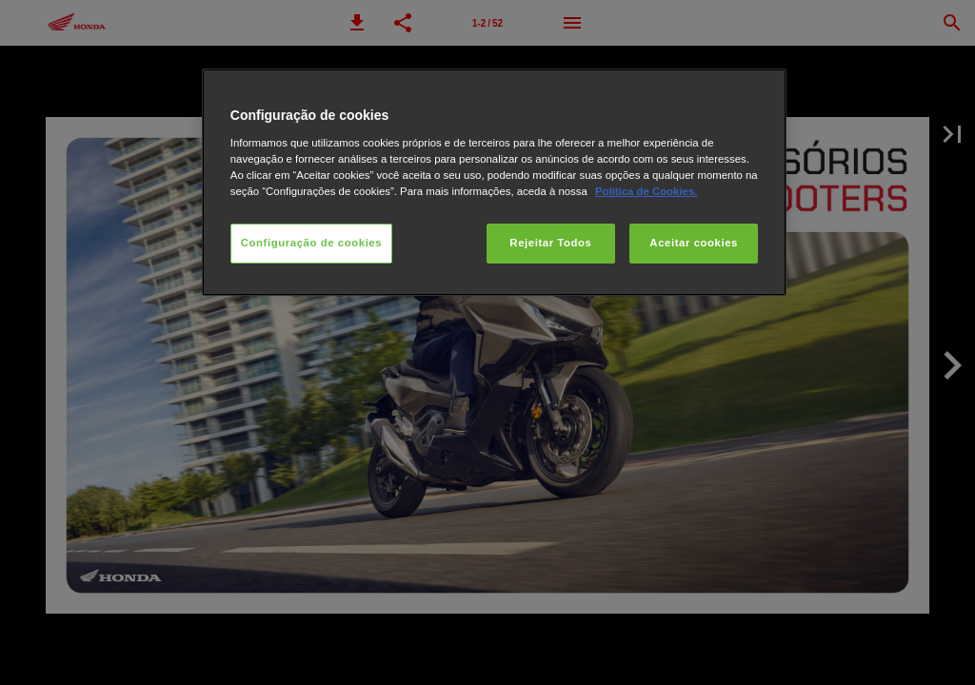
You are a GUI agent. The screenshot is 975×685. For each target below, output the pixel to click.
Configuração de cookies (311, 242)
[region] (494, 182)
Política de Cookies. (646, 191)
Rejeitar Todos (550, 242)
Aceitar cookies (693, 242)
